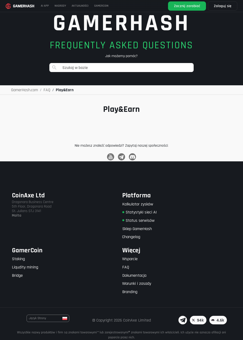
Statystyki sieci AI (139, 212)
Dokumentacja (134, 275)
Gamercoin (101, 6)
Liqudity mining (25, 267)
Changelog (131, 237)
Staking (18, 259)
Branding (129, 292)
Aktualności (80, 6)
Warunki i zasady (136, 283)
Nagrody (60, 6)
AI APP (45, 6)
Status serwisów (138, 220)
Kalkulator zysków (137, 204)
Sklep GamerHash (137, 228)
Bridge (17, 275)
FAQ (125, 267)
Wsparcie (130, 259)
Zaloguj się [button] (222, 6)
